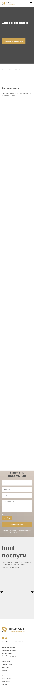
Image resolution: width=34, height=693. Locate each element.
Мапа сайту (6, 681)
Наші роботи (6, 676)
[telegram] (3, 638)
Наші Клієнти (6, 679)
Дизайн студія (7, 664)
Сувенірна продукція (9, 656)
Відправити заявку (17, 524)
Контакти (5, 684)
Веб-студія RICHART (14, 70)
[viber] (6, 638)
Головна (4, 70)
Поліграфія (6, 661)
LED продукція (7, 653)
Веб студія (5, 667)
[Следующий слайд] (32, 592)
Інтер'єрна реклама (9, 650)
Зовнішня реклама (8, 647)
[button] (13, 41)
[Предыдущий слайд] (1, 592)
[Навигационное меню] (31, 3)
